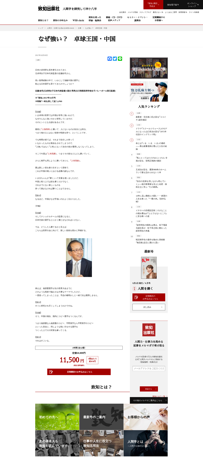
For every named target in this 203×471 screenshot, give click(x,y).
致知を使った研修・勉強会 (95, 19)
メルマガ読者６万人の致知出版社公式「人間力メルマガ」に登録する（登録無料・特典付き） (149, 359)
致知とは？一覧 (159, 396)
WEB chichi (78, 20)
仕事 (38, 60)
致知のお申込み (60, 20)
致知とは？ (43, 20)
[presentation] (152, 379)
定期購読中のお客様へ (159, 19)
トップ (40, 28)
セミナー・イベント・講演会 (137, 19)
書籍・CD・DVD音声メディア (114, 19)
